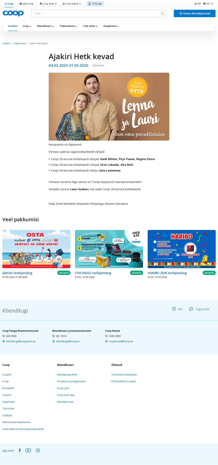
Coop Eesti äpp (65, 395)
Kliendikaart (44, 26)
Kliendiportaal (65, 401)
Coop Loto (63, 388)
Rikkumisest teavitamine (16, 422)
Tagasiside (199, 309)
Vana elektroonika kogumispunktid (22, 429)
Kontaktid (8, 388)
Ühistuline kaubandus (124, 374)
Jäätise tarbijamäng (17, 273)
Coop (9, 3)
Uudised (7, 415)
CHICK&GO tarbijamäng (93, 273)
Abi (197, 3)
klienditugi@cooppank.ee (20, 341)
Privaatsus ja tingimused (71, 381)
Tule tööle (89, 26)
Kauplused (110, 26)
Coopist (6, 374)
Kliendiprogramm (67, 374)
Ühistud (116, 365)
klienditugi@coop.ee (67, 341)
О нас (5, 381)
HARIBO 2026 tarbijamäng (167, 273)
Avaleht (13, 26)
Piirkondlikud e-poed (123, 381)
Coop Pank (48, 3)
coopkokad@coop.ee (121, 341)
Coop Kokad (71, 3)
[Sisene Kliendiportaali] (195, 13)
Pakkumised (67, 26)
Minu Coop (26, 3)
